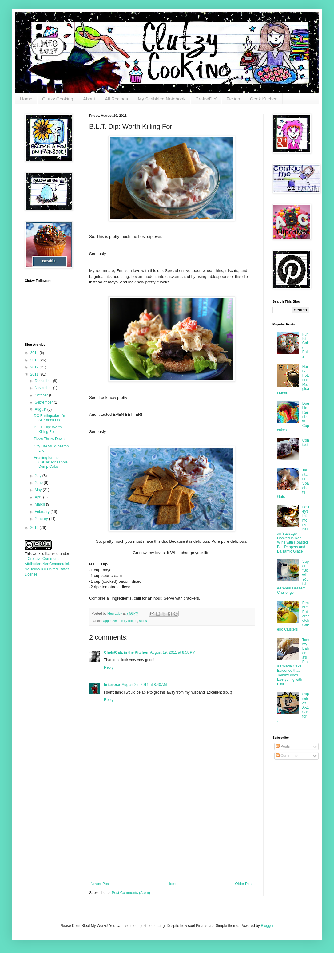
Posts (283, 746)
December (44, 381)
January (42, 519)
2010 (35, 528)
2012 (35, 367)
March (40, 504)
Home (26, 98)
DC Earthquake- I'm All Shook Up (50, 418)
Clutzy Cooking (57, 98)
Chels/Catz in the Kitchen (126, 652)
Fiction (233, 98)
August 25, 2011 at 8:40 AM (144, 685)
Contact (305, 442)
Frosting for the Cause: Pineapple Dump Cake (51, 462)
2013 (35, 360)
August (41, 409)
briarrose (112, 685)
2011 (35, 374)
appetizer (110, 621)
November (44, 388)
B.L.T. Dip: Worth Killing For (48, 429)
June (39, 483)
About (89, 98)
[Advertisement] (171, 835)
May (39, 490)
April (39, 497)
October (42, 395)
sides (143, 621)
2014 (35, 353)
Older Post (243, 884)
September (44, 402)
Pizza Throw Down (49, 439)
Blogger (267, 925)
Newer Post (100, 884)
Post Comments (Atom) (131, 893)
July (38, 476)
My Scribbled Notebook (161, 98)
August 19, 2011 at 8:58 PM (172, 652)
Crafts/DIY (206, 98)
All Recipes (116, 98)
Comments (287, 756)
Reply (108, 667)
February (42, 512)
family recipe (128, 621)
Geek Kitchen (264, 98)
